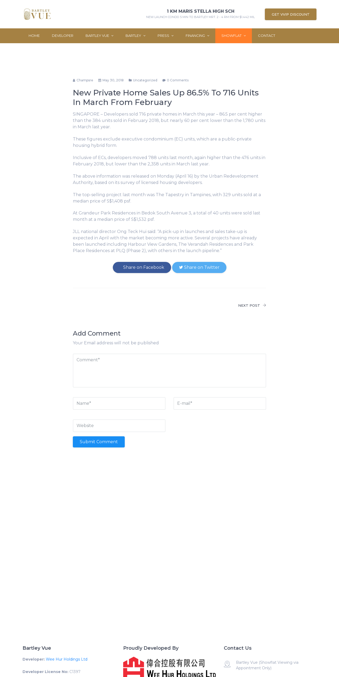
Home (34, 35)
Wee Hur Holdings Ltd (66, 659)
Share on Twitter (199, 267)
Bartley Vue (99, 35)
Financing (197, 35)
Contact (266, 35)
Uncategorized (145, 80)
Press (165, 35)
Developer (62, 35)
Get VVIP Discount (291, 14)
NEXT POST (252, 305)
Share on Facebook (142, 267)
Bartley (135, 35)
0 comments (178, 80)
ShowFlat (233, 35)
